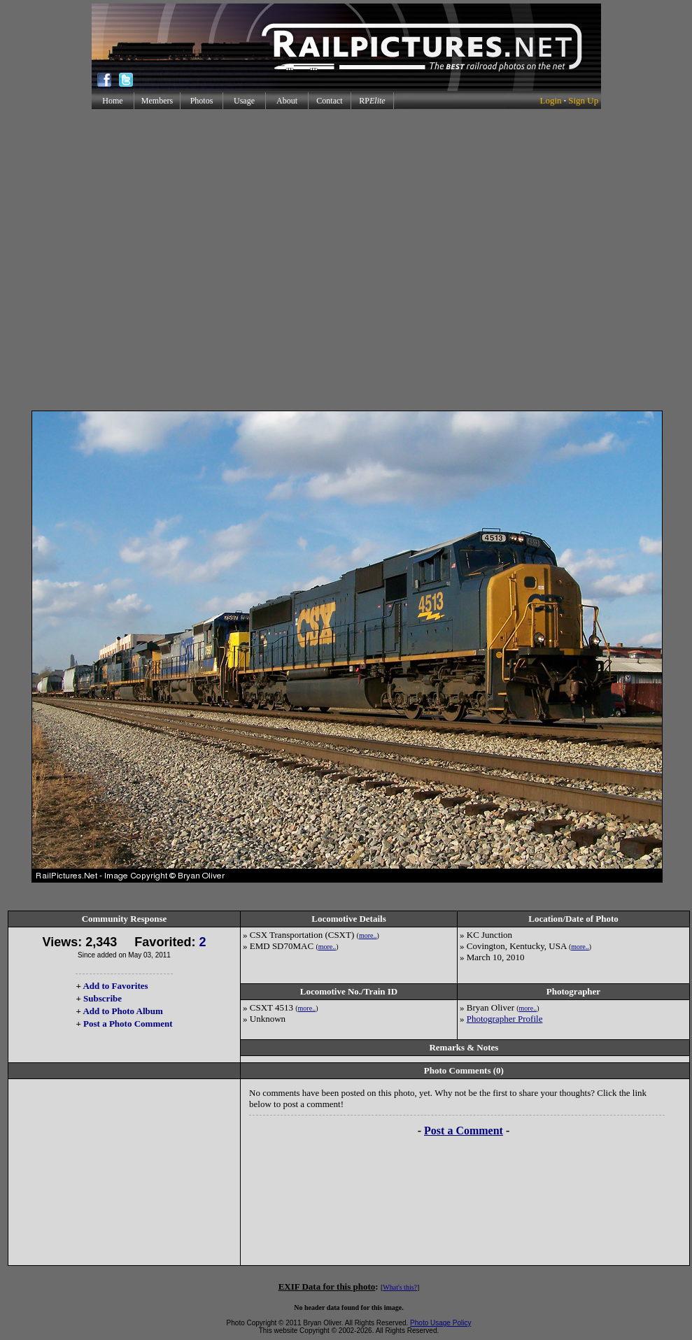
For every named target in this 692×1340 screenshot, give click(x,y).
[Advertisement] (343, 259)
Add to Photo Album (123, 1011)
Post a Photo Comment (127, 1023)
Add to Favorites (115, 986)
